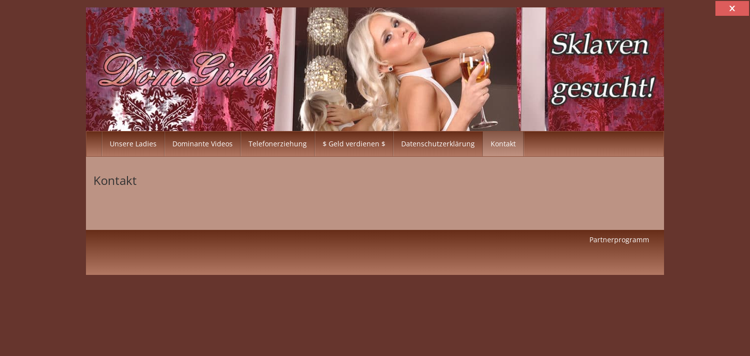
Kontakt (503, 143)
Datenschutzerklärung (438, 143)
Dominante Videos (202, 143)
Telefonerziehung (278, 143)
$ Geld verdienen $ (354, 143)
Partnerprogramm (619, 239)
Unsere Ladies (133, 143)
